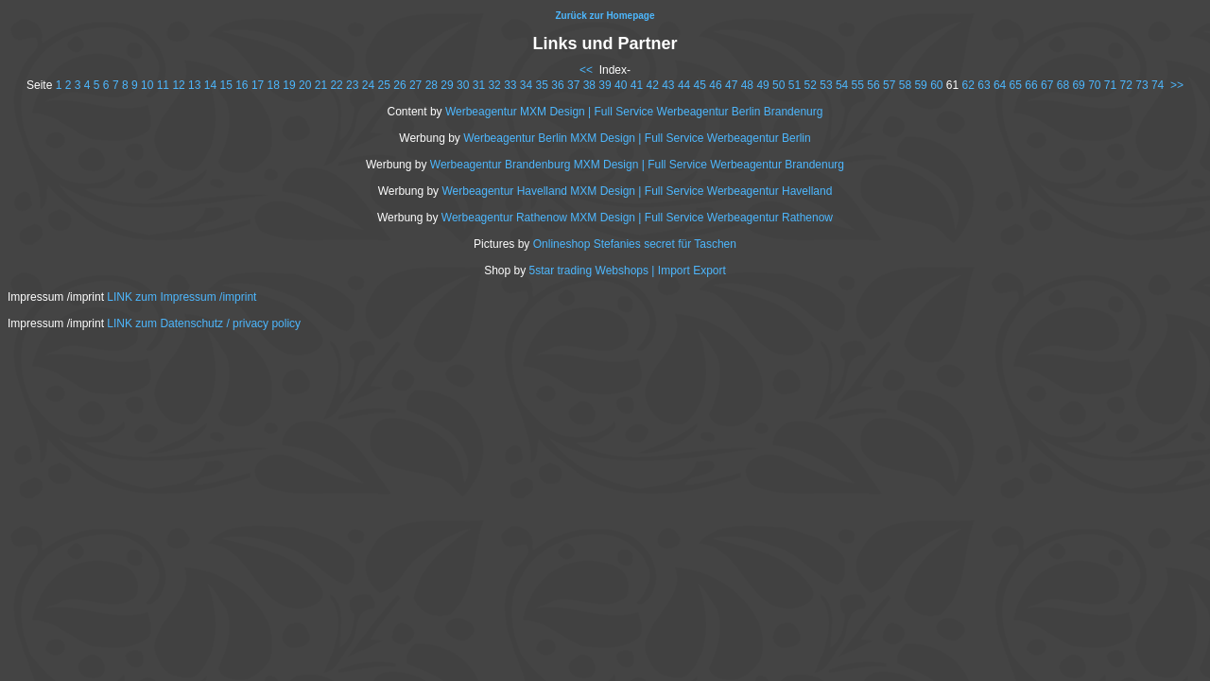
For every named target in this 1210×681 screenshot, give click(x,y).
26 (399, 85)
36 (557, 85)
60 (936, 85)
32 (494, 85)
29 (447, 85)
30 (463, 85)
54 (842, 85)
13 (194, 85)
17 (257, 85)
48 (747, 85)
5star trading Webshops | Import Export (627, 270)
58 (905, 85)
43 (668, 85)
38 (589, 85)
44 (684, 85)
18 (274, 85)
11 (163, 85)
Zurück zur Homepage (604, 15)
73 (1141, 85)
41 (637, 85)
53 (826, 85)
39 (604, 85)
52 (810, 85)
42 (652, 85)
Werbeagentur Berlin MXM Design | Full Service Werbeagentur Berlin (637, 138)
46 (715, 85)
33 (510, 85)
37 (573, 85)
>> (1177, 85)
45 (700, 85)
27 (415, 85)
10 (147, 85)
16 (241, 85)
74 (1157, 85)
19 (289, 85)
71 (1110, 85)
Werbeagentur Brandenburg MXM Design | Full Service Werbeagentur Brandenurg (637, 164)
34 (526, 85)
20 (305, 85)
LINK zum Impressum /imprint (181, 297)
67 (1047, 85)
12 (178, 85)
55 (858, 85)
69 (1078, 85)
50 (778, 85)
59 (920, 85)
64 (1000, 85)
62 (968, 85)
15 (225, 85)
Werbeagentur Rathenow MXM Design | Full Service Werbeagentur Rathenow (637, 217)
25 (384, 85)
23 (352, 85)
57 (889, 85)
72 (1126, 85)
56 (873, 85)
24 (368, 85)
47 (731, 85)
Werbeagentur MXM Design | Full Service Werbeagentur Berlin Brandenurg (634, 111)
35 (542, 85)
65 (1016, 85)
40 (620, 85)
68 (1063, 85)
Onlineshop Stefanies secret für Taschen (634, 244)
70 (1094, 85)
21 (321, 85)
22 (336, 85)
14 (210, 85)
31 (479, 85)
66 (1031, 85)
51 (794, 85)
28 (431, 85)
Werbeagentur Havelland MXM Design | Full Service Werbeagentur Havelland (636, 191)
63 (983, 85)
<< (586, 70)
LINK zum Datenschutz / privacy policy (204, 323)
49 (762, 85)
